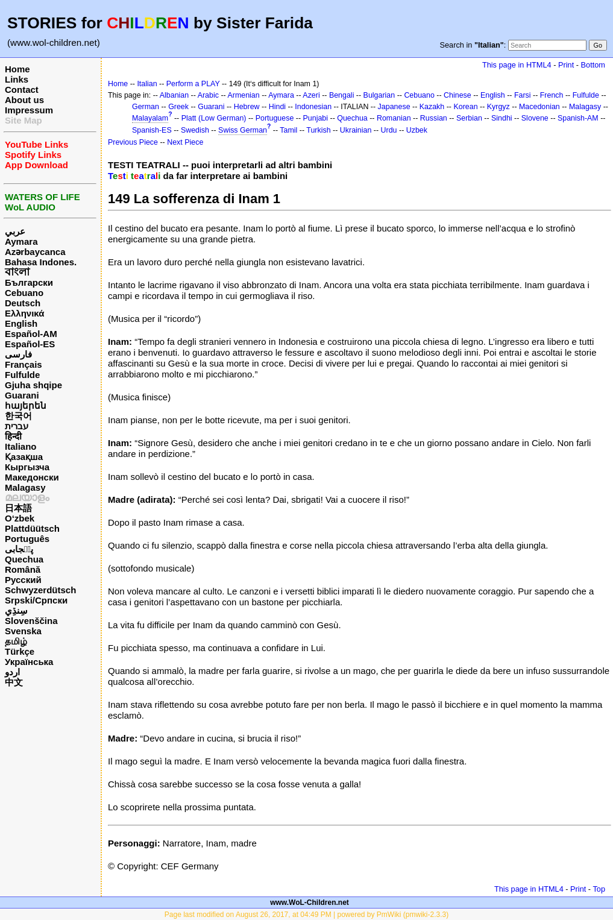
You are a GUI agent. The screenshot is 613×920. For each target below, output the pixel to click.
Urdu (389, 130)
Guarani (22, 395)
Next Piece (185, 142)
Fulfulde (22, 375)
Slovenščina (31, 621)
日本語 (18, 508)
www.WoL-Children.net (309, 902)
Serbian (469, 118)
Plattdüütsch (32, 528)
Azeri (311, 95)
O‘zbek (19, 518)
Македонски (32, 477)
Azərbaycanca (35, 252)
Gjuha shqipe (33, 385)
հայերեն (25, 405)
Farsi (522, 95)
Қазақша (24, 457)
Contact (22, 89)
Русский (23, 580)
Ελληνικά (24, 313)
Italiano (21, 446)
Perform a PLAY (193, 84)
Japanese (394, 106)
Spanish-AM (578, 118)
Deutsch (22, 303)
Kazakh (432, 106)
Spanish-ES (152, 130)
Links (16, 79)
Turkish (318, 130)
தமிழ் (16, 641)
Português (27, 539)
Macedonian (539, 106)
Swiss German (242, 130)
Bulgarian (379, 95)
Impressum (29, 110)
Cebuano (24, 293)
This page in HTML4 (517, 64)
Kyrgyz (498, 106)
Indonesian (313, 106)
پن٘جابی (19, 549)
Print (566, 64)
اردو (12, 672)
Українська (29, 662)
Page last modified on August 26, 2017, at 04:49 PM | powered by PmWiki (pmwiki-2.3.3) (306, 914)
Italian (147, 84)
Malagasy (25, 487)
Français (23, 364)
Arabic (208, 95)
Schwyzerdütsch (40, 590)
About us (24, 100)
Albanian (174, 95)
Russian (433, 118)
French (552, 95)
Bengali (341, 95)
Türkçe (19, 651)
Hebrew (247, 106)
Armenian (243, 95)
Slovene (535, 118)
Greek (178, 106)
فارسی (18, 354)
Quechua (24, 559)
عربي (15, 231)
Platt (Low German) (214, 118)
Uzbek (416, 130)
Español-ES (30, 344)
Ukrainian (356, 130)
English (21, 323)
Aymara (21, 241)
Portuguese (275, 118)
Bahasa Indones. (41, 262)
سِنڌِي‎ (16, 610)
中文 (14, 682)
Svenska (23, 631)
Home (17, 69)
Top (599, 888)
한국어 (18, 416)
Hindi (277, 106)
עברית (16, 426)
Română (22, 569)
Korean (465, 106)
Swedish (195, 130)
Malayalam (150, 118)
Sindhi (501, 118)
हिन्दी (13, 436)
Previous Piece (133, 142)
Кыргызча (27, 467)
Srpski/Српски (36, 600)
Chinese (457, 95)
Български (29, 282)
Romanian (394, 118)
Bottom (593, 64)
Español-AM (31, 334)
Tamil (288, 130)
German (145, 106)
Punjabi (316, 118)
